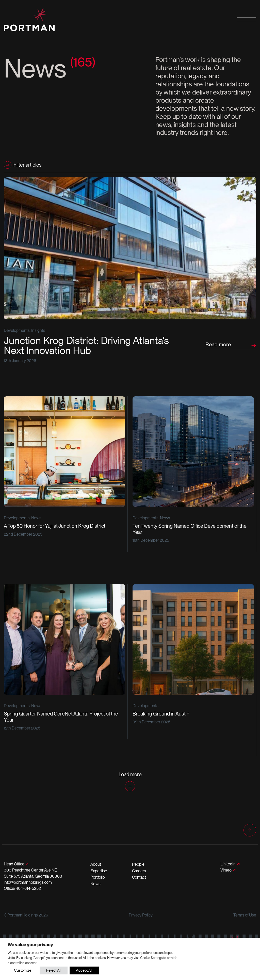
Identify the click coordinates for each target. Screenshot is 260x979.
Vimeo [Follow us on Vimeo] (226, 870)
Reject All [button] (53, 970)
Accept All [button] (84, 970)
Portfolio (97, 877)
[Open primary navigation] (246, 19)
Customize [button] (22, 970)
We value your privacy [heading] (30, 944)
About (95, 864)
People (138, 864)
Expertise (98, 870)
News (95, 883)
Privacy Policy (141, 915)
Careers (139, 870)
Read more (218, 344)
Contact (139, 877)
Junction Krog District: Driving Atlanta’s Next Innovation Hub (86, 346)
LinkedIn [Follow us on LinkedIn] (228, 864)
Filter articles (27, 165)
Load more (130, 775)
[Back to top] (249, 830)
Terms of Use (244, 915)
